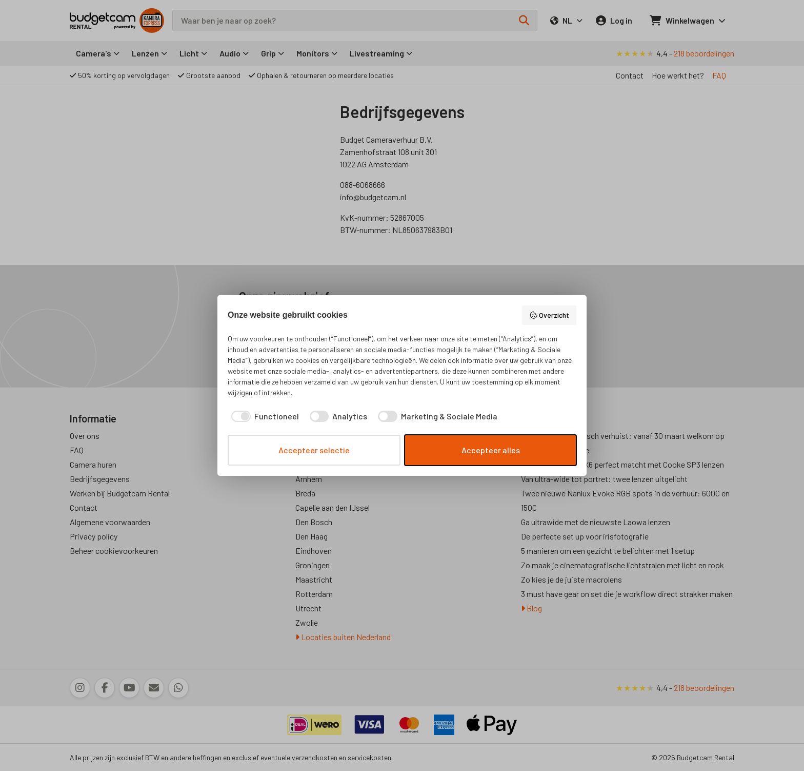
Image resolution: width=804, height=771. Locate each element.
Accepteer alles (490, 450)
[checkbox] (263, 416)
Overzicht (549, 315)
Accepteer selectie (314, 450)
